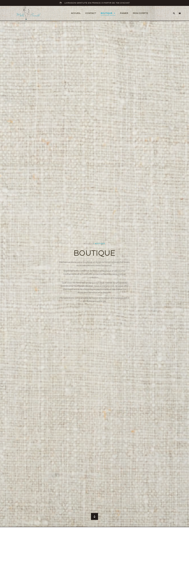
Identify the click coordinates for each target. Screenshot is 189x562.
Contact (90, 13)
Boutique (108, 13)
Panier (124, 13)
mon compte (140, 13)
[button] (174, 13)
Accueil (76, 13)
